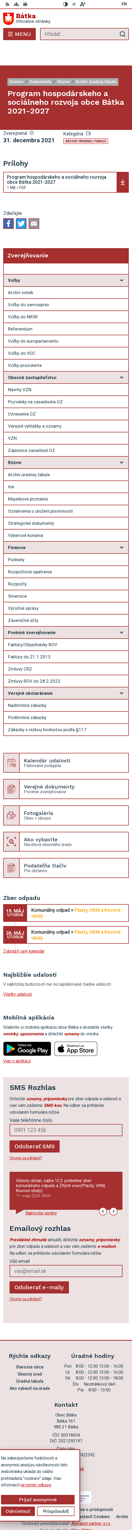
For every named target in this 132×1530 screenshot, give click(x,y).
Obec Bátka (81, 1509)
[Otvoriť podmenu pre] (121, 259)
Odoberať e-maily (39, 1266)
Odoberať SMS (35, 1125)
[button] (103, 1190)
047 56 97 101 (66, 1441)
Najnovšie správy (41, 1191)
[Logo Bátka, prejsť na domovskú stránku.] (66, 19)
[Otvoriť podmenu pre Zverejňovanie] (121, 248)
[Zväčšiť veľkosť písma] (82, 4)
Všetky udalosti (17, 973)
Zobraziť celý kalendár (24, 930)
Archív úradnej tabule (85, 120)
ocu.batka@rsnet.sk (66, 1447)
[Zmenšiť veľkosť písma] (74, 4)
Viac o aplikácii (17, 1039)
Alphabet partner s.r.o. (91, 1502)
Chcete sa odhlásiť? (26, 1137)
